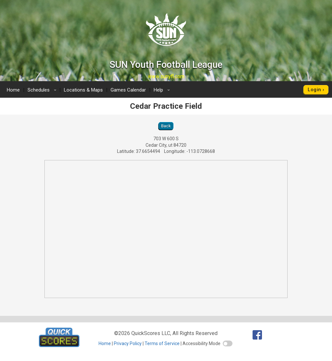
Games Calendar (128, 90)
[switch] (227, 343)
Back (166, 125)
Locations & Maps (83, 90)
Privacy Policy (128, 343)
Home (13, 90)
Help (163, 90)
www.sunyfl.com (166, 76)
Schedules (43, 90)
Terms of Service (162, 343)
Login (314, 90)
